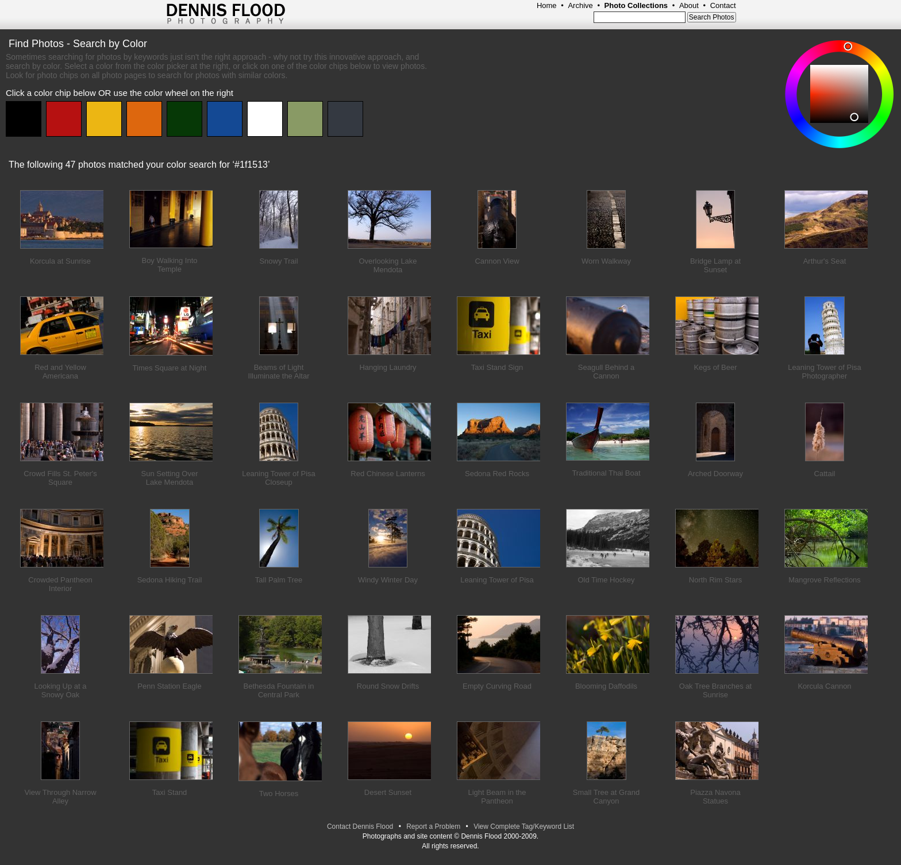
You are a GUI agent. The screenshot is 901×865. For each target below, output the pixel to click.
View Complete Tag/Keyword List (523, 826)
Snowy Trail (278, 261)
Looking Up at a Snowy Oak (60, 690)
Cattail (824, 473)
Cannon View (497, 261)
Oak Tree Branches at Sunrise (715, 690)
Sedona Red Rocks (497, 473)
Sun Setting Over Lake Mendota (169, 477)
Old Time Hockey (606, 580)
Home (547, 5)
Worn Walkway (606, 261)
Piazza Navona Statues (715, 796)
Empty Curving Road (497, 686)
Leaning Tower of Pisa (497, 580)
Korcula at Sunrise (60, 261)
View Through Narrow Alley (60, 796)
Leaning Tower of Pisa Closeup (278, 477)
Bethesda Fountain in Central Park (279, 690)
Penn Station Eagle (169, 686)
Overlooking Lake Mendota (388, 265)
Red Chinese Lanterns (388, 473)
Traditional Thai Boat (606, 473)
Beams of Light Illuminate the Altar (279, 371)
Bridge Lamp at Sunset (715, 265)
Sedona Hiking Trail (169, 580)
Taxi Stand (169, 792)
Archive (580, 5)
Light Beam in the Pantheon (497, 796)
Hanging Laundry (387, 367)
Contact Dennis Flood (360, 826)
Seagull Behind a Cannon (606, 371)
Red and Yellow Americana (60, 371)
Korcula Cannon (824, 686)
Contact (723, 5)
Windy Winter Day (388, 580)
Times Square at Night (170, 368)
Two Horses (279, 793)
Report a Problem (433, 826)
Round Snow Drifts (388, 686)
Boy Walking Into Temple (169, 264)
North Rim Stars (715, 580)
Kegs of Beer (715, 367)
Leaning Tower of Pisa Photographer (824, 371)
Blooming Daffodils (606, 686)
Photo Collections (636, 5)
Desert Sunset (387, 792)
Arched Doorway (715, 473)
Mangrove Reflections (824, 580)
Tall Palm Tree (278, 580)
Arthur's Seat (824, 261)
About (689, 5)
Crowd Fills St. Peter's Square (60, 477)
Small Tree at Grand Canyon (606, 796)
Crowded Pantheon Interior (60, 584)
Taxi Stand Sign (497, 367)
